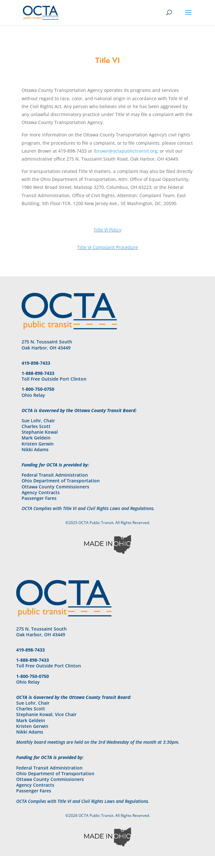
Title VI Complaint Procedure (107, 247)
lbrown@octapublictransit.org (125, 151)
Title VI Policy (107, 230)
